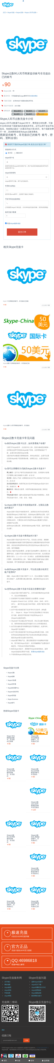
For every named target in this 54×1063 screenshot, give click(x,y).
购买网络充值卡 (36, 996)
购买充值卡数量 (10, 212)
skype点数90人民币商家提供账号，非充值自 (16, 425)
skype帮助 (7, 996)
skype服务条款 (15, 223)
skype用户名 (9, 158)
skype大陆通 (11, 680)
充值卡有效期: (7, 106)
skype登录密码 (10, 173)
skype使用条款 (36, 990)
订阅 (26, 1040)
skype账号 (10, 703)
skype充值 (10, 12)
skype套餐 (10, 676)
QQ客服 (45, 1060)
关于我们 (7, 982)
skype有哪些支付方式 (38, 987)
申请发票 (7, 993)
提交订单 (22, 232)
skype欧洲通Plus (12, 688)
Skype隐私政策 (36, 993)
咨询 (31, 1060)
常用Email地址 (10, 186)
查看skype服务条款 (38, 652)
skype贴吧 (7, 987)
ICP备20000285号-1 (43, 1048)
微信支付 (18, 153)
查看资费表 (33, 96)
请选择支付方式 (10, 149)
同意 (13, 223)
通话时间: (6, 96)
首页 (4, 1060)
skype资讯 (7, 990)
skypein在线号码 (12, 692)
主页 (4, 12)
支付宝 (9, 153)
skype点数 (19, 12)
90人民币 (29, 111)
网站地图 (7, 984)
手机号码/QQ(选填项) (12, 199)
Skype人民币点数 (30, 12)
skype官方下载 (36, 984)
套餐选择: (6, 111)
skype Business (12, 699)
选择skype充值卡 (37, 982)
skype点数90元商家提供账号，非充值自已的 (16, 363)
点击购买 (46, 305)
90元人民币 (17, 111)
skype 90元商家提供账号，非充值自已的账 (16, 301)
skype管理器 (11, 695)
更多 (3, 1030)
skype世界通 (11, 684)
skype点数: (7, 91)
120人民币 (42, 111)
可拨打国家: (7, 101)
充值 (17, 1060)
